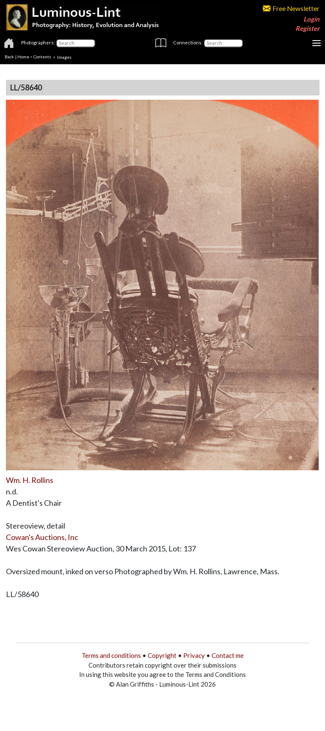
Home (23, 56)
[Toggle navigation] (316, 43)
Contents (42, 56)
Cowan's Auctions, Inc (42, 537)
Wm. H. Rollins (29, 480)
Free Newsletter (291, 8)
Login (311, 19)
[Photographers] (75, 43)
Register (307, 28)
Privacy (194, 655)
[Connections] (223, 43)
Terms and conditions (111, 655)
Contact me (228, 655)
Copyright (162, 655)
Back (9, 56)
